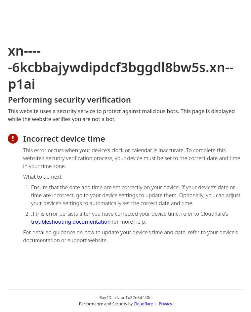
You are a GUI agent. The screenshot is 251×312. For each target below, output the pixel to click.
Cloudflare (143, 303)
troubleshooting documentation (71, 221)
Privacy (165, 303)
